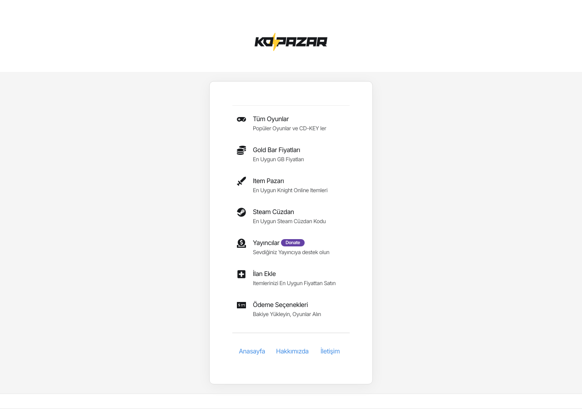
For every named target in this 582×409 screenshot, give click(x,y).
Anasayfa (252, 351)
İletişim (330, 351)
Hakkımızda (292, 351)
